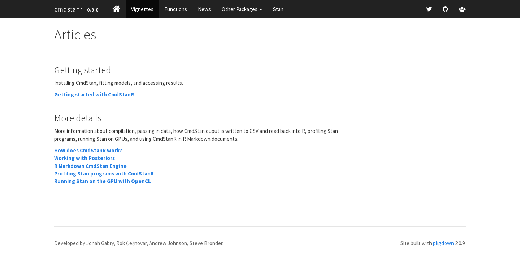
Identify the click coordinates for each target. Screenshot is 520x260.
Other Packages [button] (242, 9)
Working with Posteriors (84, 158)
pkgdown (443, 243)
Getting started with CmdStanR (94, 94)
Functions (175, 9)
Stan (278, 9)
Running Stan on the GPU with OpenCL (102, 181)
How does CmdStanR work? (88, 150)
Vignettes (142, 9)
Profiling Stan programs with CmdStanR (104, 173)
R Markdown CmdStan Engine (90, 165)
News (204, 9)
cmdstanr (68, 9)
